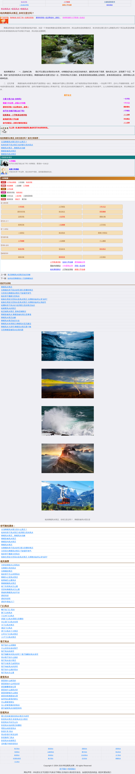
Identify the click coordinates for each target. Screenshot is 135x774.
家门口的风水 (6, 613)
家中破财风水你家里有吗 (11, 708)
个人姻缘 (103, 241)
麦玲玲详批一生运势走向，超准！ (48, 17)
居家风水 (84, 748)
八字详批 (103, 225)
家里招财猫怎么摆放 (9, 693)
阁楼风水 (24, 9)
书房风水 (17, 752)
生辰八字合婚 (67, 262)
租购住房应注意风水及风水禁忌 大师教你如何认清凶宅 (23, 302)
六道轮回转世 (28, 196)
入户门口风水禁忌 (8, 637)
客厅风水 (17, 748)
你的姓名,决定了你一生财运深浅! (22, 17)
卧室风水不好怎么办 (9, 722)
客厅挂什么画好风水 (9, 670)
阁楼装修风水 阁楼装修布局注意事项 (16, 314)
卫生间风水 (84, 755)
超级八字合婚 (80, 269)
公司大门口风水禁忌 (9, 634)
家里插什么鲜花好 (8, 681)
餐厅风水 (84, 752)
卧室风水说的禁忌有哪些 (11, 725)
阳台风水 (118, 752)
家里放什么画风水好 (9, 690)
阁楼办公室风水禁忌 (9, 577)
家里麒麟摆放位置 (8, 687)
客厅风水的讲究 (7, 651)
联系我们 (72, 769)
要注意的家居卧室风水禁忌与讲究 (15, 716)
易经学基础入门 (7, 602)
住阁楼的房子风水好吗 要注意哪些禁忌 (17, 290)
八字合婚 (10, 189)
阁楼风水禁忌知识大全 (10, 321)
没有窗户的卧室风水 (9, 744)
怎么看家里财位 (7, 702)
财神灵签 (10, 199)
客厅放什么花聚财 (8, 645)
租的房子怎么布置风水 (10, 574)
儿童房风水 (50, 752)
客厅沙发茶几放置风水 (10, 663)
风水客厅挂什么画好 (9, 657)
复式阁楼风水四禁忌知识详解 (19, 275)
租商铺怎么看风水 (8, 580)
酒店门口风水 (6, 628)
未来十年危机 (14, 169)
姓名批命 (62, 233)
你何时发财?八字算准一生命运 (74, 17)
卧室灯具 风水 (7, 731)
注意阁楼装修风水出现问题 (12, 330)
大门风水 (118, 755)
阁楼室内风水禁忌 (8, 154)
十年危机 (21, 182)
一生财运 (21, 233)
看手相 (24, 199)
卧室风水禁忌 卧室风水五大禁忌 (14, 719)
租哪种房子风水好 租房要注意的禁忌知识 (18, 305)
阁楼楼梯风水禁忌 (8, 583)
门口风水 (17, 762)
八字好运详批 (67, 269)
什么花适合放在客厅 (9, 648)
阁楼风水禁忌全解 (8, 318)
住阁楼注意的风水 (8, 568)
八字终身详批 (55, 262)
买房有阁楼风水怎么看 (10, 589)
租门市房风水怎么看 (9, 586)
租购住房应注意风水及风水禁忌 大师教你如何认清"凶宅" (24, 299)
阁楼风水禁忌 (6, 287)
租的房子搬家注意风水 (10, 296)
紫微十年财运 (102, 233)
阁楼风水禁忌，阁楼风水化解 (13, 148)
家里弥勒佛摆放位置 (9, 696)
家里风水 (15, 9)
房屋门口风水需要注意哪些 (12, 619)
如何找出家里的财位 (9, 699)
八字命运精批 (11, 182)
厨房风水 (118, 748)
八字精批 (12, 161)
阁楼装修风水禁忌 (8, 151)
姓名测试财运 (55, 269)
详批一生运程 (80, 266)
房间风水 (50, 755)
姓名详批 (29, 182)
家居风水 (17, 755)
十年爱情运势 (67, 266)
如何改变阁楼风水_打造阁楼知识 (20, 278)
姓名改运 (19, 192)
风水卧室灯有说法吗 (9, 734)
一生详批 (18, 196)
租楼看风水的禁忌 (8, 308)
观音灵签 (21, 257)
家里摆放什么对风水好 (10, 684)
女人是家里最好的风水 (10, 705)
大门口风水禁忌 (7, 625)
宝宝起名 (62, 249)
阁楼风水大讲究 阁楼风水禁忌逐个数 (16, 327)
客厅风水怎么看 (7, 673)
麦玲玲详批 (11, 192)
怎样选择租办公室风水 (10, 565)
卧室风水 (50, 748)
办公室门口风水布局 (9, 622)
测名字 (17, 199)
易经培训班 (5, 599)
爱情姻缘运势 (80, 262)
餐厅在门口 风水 (8, 610)
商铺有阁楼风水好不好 (10, 592)
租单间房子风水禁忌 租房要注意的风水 (17, 145)
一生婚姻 (18, 185)
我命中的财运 (55, 266)
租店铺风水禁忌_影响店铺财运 (13, 311)
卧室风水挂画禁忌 (8, 741)
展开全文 (67, 95)
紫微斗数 (103, 216)
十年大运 (10, 196)
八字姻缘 (26, 185)
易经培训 (5, 596)
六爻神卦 (103, 257)
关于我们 (63, 769)
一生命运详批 (24, 5)
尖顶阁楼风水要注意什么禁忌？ (14, 142)
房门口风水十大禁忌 (9, 631)
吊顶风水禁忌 (17, 758)
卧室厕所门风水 (7, 738)
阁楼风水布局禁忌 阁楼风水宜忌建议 (16, 324)
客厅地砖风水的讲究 (9, 667)
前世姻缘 (10, 185)
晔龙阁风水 (5, 9)
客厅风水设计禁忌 (8, 660)
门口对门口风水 (7, 616)
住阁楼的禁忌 (6, 571)
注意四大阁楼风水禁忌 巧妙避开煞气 (16, 293)
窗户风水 (50, 758)
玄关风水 (84, 758)
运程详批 (21, 216)
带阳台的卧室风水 (8, 728)
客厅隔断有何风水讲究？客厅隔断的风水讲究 (19, 654)
